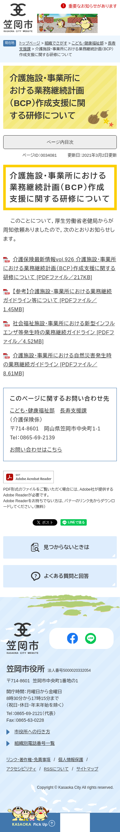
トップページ (29, 43)
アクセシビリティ (21, 769)
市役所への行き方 (32, 731)
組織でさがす (55, 43)
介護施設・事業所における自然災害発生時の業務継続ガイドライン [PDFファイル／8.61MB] (57, 364)
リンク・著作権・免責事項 (28, 759)
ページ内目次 (60, 142)
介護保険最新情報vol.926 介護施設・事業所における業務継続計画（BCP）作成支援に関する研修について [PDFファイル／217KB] (59, 268)
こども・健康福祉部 (88, 43)
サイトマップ (87, 769)
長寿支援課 (73, 410)
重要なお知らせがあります (92, 6)
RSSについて (56, 769)
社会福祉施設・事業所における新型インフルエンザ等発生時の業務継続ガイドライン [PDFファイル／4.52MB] (59, 332)
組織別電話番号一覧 (34, 743)
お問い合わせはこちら (36, 450)
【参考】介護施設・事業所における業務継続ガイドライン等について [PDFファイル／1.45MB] (57, 300)
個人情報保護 (70, 759)
